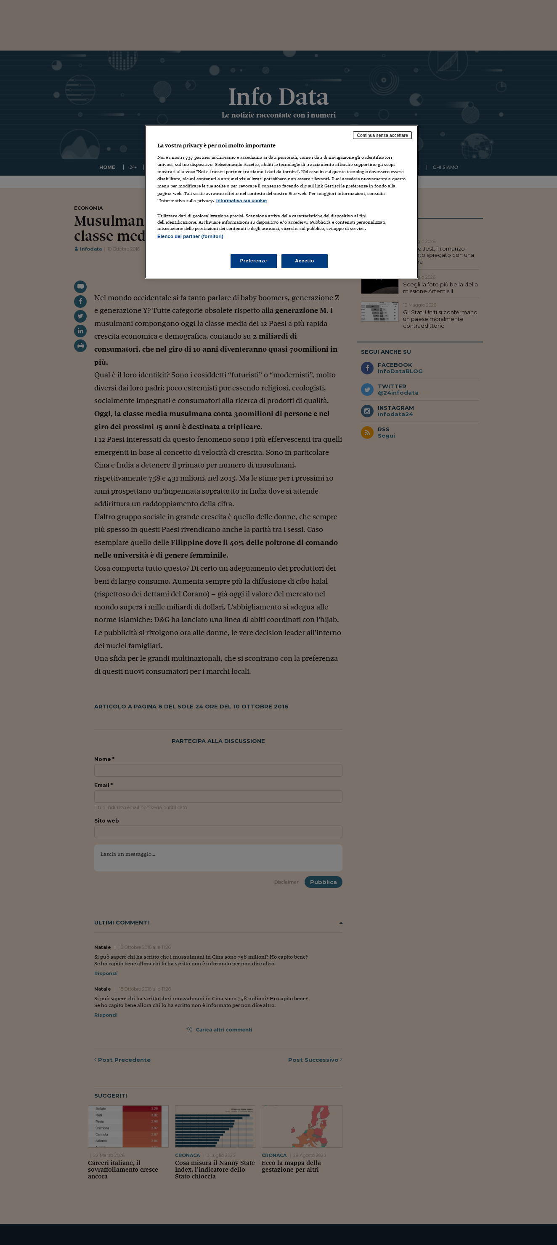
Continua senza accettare (382, 135)
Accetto (304, 260)
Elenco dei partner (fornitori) (190, 236)
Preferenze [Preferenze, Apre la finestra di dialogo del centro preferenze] (253, 260)
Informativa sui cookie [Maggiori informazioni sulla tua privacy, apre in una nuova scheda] (241, 200)
